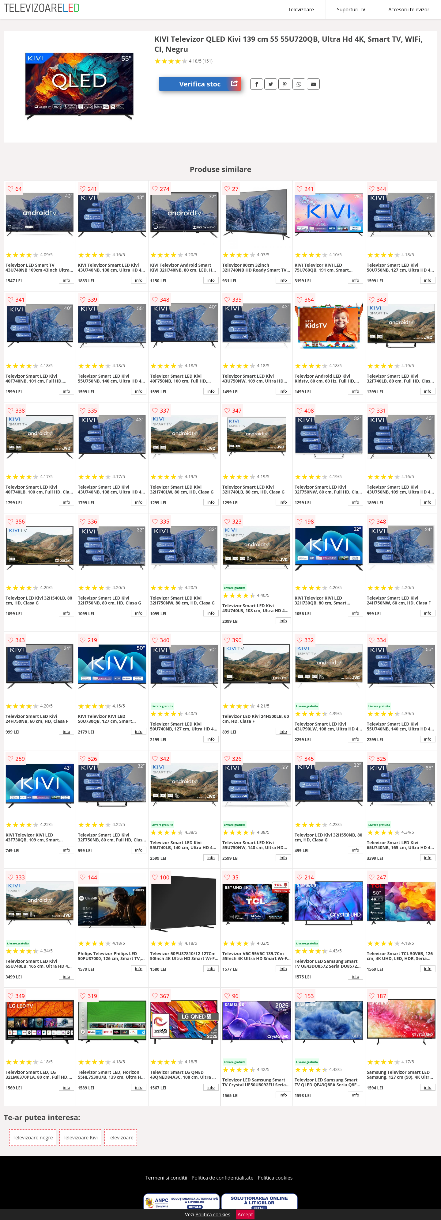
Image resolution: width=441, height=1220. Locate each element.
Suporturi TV (351, 9)
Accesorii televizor (408, 9)
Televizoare (301, 9)
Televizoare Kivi (80, 1137)
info (66, 280)
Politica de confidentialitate (223, 1177)
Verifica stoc (210, 84)
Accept (245, 1214)
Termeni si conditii (166, 1177)
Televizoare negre (33, 1137)
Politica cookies (275, 1177)
